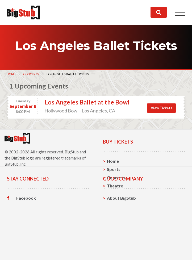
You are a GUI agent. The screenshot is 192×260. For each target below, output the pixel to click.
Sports (113, 169)
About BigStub (121, 226)
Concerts (31, 74)
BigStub (72, 151)
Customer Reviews (34, 251)
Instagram (26, 243)
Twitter (23, 235)
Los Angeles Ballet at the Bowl (87, 102)
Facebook (26, 226)
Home (11, 74)
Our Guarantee (122, 251)
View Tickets (161, 108)
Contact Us (118, 234)
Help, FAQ (117, 242)
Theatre (115, 185)
